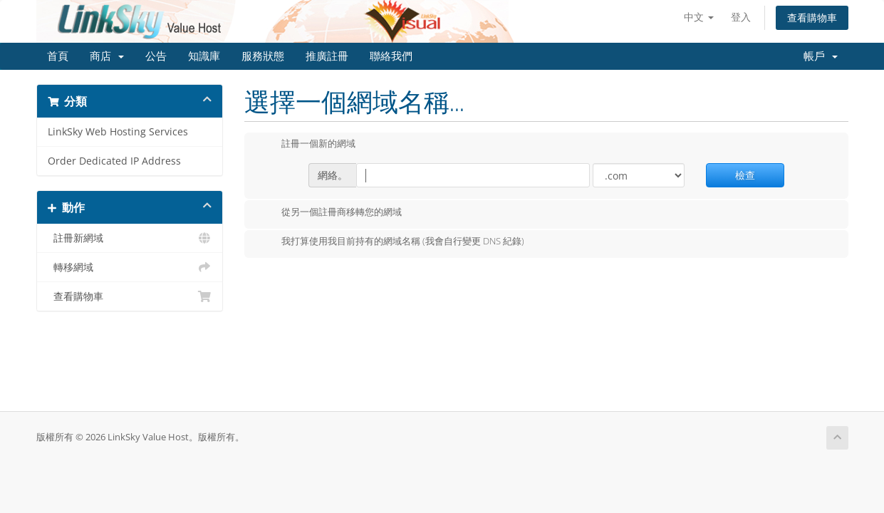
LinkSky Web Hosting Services (118, 131)
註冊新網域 (130, 238)
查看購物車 (812, 17)
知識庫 (204, 56)
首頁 (57, 56)
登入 (741, 17)
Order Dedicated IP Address (114, 161)
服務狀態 (262, 56)
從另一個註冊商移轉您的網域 (330, 213)
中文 (699, 17)
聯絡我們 (391, 56)
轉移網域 (130, 267)
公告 (156, 56)
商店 (107, 56)
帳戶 (821, 56)
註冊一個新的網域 (307, 144)
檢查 (745, 175)
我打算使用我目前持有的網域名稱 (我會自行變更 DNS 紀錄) (391, 242)
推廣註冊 (327, 56)
